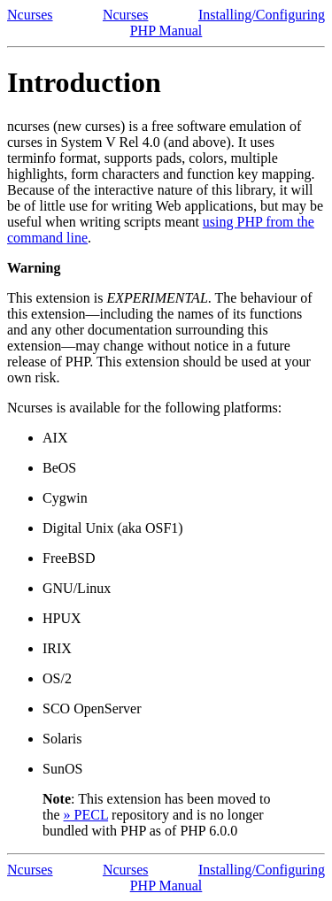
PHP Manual (166, 30)
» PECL (86, 814)
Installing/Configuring (261, 14)
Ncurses (30, 14)
